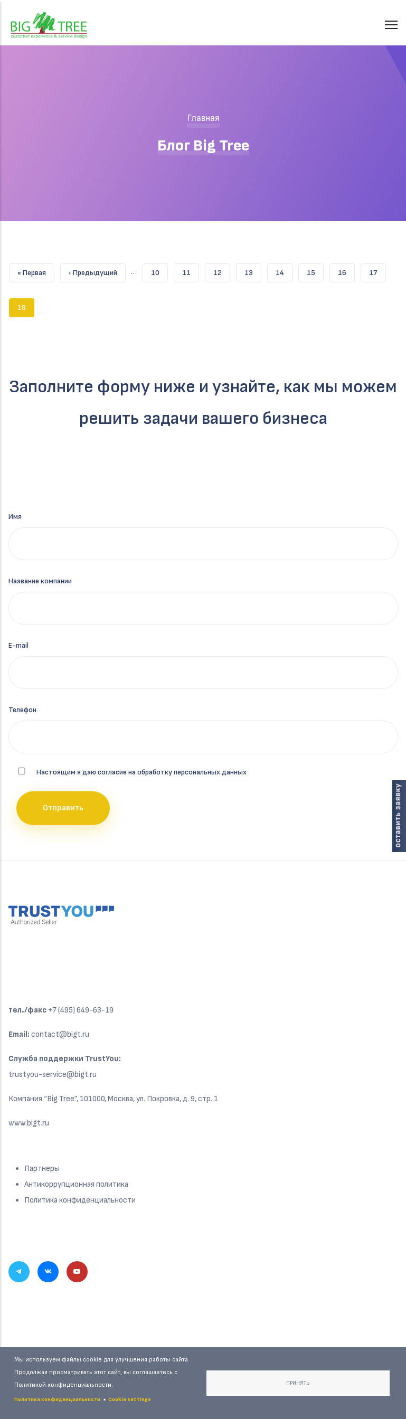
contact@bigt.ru (60, 1034)
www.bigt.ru (28, 1123)
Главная (203, 118)
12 (221, 270)
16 (346, 270)
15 (315, 270)
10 (159, 270)
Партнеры (42, 1168)
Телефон (22, 709)
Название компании (40, 580)
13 (252, 270)
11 (190, 270)
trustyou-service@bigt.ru (52, 1075)
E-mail (18, 645)
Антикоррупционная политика (76, 1184)
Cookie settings (129, 1399)
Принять (297, 1383)
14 (284, 270)
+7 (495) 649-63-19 (81, 1010)
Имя (15, 516)
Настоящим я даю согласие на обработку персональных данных (141, 772)
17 (377, 270)
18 (25, 308)
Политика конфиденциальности (80, 1200)
